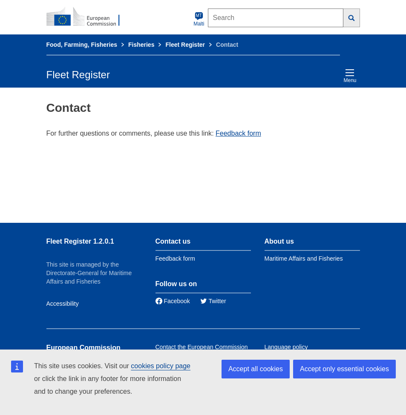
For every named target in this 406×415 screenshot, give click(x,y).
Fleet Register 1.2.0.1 (80, 241)
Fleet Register (185, 44)
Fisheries (141, 44)
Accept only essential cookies (344, 368)
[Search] (351, 18)
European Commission (83, 347)
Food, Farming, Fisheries (81, 44)
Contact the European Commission (201, 347)
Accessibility (62, 303)
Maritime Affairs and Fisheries (304, 258)
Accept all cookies (255, 368)
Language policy (286, 347)
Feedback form (238, 133)
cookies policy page (160, 366)
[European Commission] (87, 17)
